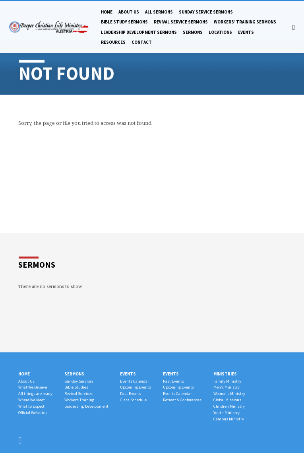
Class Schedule (133, 399)
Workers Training (79, 399)
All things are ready (35, 393)
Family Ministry (227, 381)
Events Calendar (134, 381)
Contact (142, 42)
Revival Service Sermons (181, 22)
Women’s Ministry (229, 393)
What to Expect (31, 406)
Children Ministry (229, 406)
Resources (113, 42)
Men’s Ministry (226, 387)
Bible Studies (76, 387)
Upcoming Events (135, 387)
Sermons (193, 32)
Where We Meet (31, 399)
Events (246, 32)
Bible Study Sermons (124, 22)
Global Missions (227, 399)
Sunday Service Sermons (206, 12)
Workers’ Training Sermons (245, 22)
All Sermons (159, 12)
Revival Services (78, 393)
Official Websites (32, 412)
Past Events (130, 393)
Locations (220, 32)
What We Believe (32, 387)
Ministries (225, 374)
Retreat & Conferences (182, 399)
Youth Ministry (226, 412)
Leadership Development (86, 406)
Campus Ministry (228, 419)
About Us (128, 12)
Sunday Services (78, 381)
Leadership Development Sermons (139, 32)
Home (106, 12)
